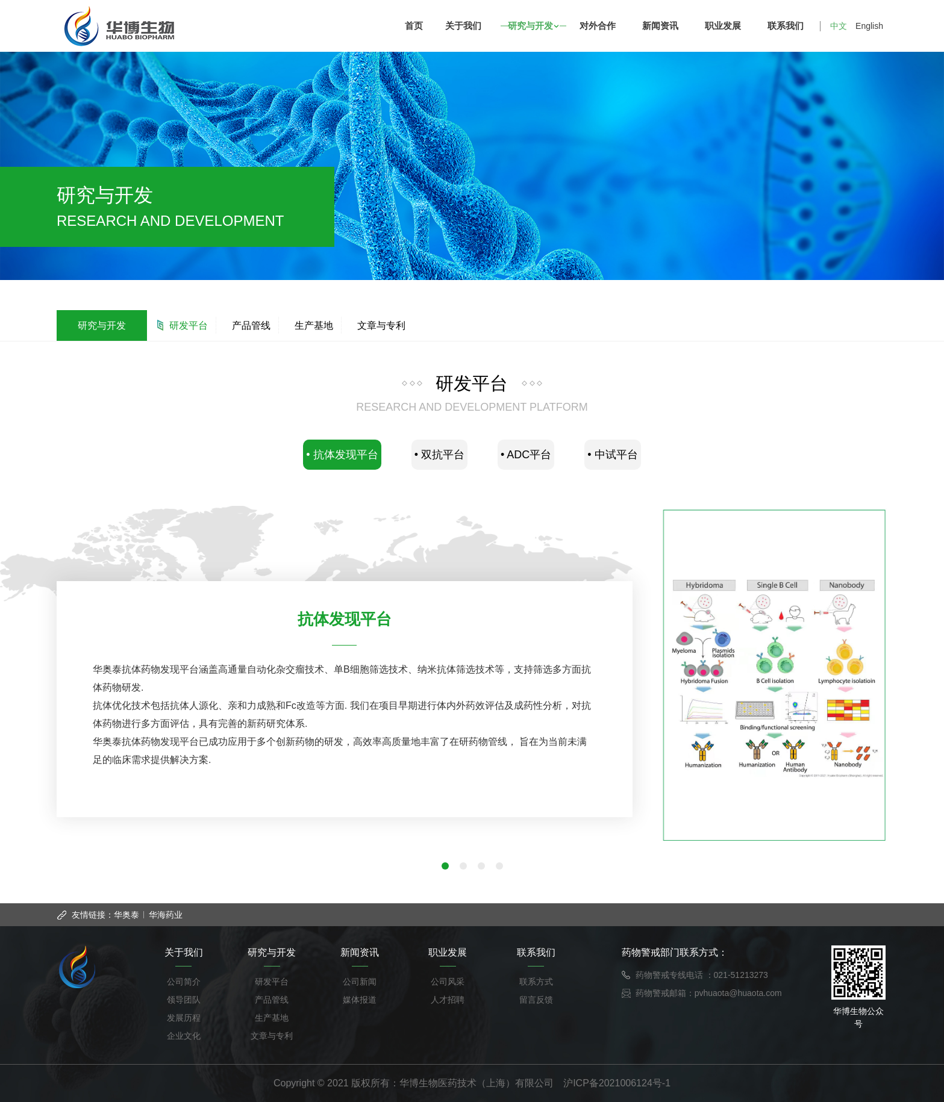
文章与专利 (381, 325)
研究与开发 (533, 26)
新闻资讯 (663, 26)
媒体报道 (360, 999)
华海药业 (166, 915)
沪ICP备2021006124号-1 (616, 1083)
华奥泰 (126, 915)
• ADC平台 (526, 455)
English (869, 26)
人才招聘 (447, 999)
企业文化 (184, 1036)
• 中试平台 (612, 455)
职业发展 (725, 26)
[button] (445, 866)
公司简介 (184, 981)
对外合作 (600, 26)
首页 (414, 25)
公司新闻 (360, 981)
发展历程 (184, 1018)
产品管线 (251, 325)
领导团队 (184, 999)
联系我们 (788, 26)
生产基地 (314, 325)
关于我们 (466, 26)
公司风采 (447, 981)
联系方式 (536, 981)
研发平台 (188, 325)
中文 (838, 26)
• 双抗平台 (439, 455)
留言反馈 (536, 999)
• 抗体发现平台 (342, 455)
